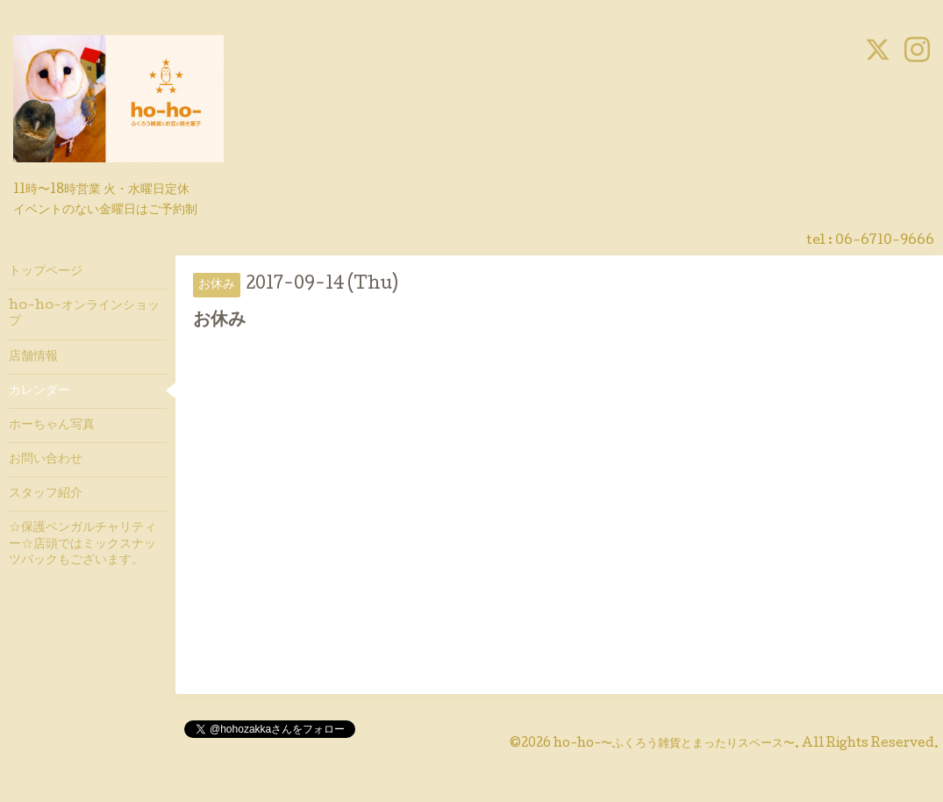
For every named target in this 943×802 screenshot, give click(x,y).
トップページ (45, 272)
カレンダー (39, 391)
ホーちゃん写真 (52, 426)
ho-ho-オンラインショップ (84, 314)
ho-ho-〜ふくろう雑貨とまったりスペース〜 (674, 744)
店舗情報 (33, 357)
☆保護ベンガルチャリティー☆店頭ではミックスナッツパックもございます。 (82, 544)
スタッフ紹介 (45, 494)
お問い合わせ (45, 460)
